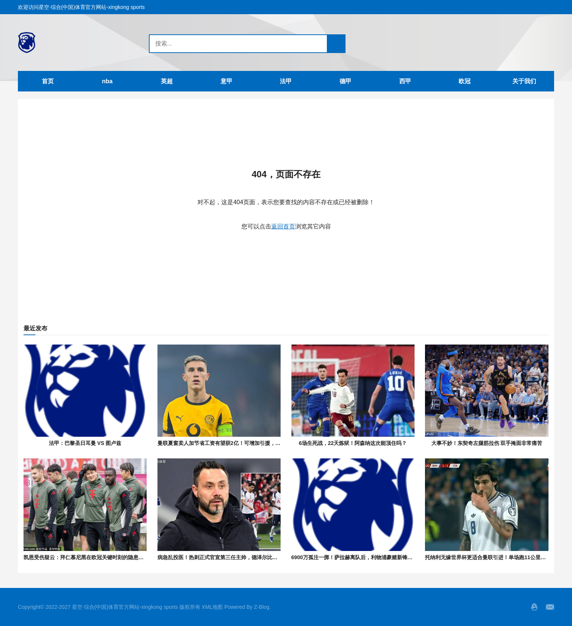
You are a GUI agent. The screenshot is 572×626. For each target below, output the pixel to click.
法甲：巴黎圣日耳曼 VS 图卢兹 (85, 443)
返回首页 (283, 226)
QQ (534, 607)
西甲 (405, 81)
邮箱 (550, 607)
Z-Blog (261, 607)
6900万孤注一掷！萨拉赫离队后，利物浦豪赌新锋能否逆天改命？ (367, 557)
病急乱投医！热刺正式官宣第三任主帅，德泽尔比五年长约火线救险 (235, 557)
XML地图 (212, 607)
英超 (167, 81)
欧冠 (465, 81)
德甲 (345, 81)
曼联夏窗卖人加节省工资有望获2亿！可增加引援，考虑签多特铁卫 (234, 443)
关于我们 (524, 81)
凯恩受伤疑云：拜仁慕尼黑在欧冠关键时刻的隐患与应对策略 (94, 557)
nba (107, 81)
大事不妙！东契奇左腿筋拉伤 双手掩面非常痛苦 (487, 443)
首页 (48, 81)
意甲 (226, 81)
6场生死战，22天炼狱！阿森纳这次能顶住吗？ (353, 443)
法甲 (286, 81)
